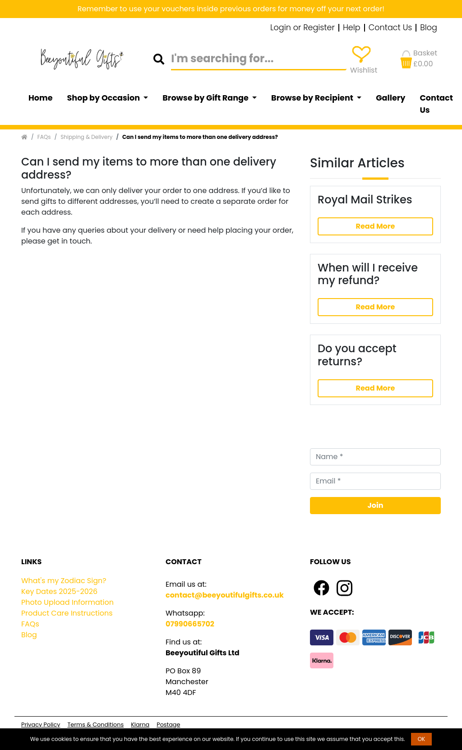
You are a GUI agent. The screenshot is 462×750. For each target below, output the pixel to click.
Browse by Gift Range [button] (206, 97)
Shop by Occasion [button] (104, 97)
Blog (428, 28)
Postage (168, 724)
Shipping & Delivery (86, 137)
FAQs (44, 137)
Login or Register (302, 28)
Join (375, 505)
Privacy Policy (40, 724)
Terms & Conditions (95, 724)
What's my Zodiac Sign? (63, 580)
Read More (375, 226)
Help (351, 28)
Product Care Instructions (67, 613)
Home (40, 97)
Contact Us (390, 28)
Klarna (140, 724)
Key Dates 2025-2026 (59, 591)
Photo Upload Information (67, 602)
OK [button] (421, 739)
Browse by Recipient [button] (313, 97)
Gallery (390, 97)
